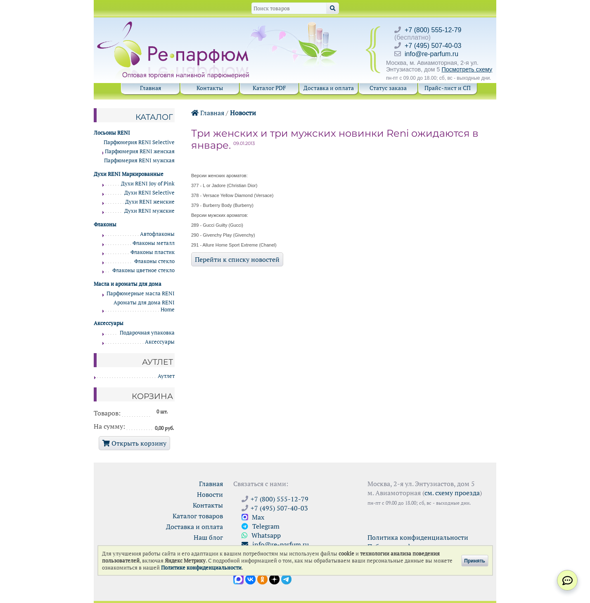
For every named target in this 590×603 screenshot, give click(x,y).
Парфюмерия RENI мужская (139, 160)
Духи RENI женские (150, 201)
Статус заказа (388, 88)
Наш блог (208, 537)
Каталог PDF (269, 88)
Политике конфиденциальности (201, 567)
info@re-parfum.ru (431, 53)
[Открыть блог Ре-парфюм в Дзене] (274, 578)
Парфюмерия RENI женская (140, 151)
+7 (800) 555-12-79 (433, 29)
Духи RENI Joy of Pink (148, 183)
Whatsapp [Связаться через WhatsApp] (261, 535)
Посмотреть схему (466, 69)
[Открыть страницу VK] (250, 578)
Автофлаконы (157, 233)
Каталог (154, 117)
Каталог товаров (198, 515)
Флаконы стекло (154, 261)
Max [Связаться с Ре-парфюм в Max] (253, 517)
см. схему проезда (452, 492)
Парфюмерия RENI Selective (139, 142)
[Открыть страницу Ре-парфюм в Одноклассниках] (262, 578)
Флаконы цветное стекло (143, 270)
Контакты (210, 88)
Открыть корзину (134, 443)
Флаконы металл (154, 243)
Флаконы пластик (152, 252)
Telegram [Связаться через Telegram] (261, 526)
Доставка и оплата (328, 88)
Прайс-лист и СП (447, 88)
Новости (243, 112)
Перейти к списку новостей (237, 259)
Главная (150, 88)
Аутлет (166, 376)
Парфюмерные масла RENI (141, 293)
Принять (474, 560)
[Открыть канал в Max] (238, 578)
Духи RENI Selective (149, 192)
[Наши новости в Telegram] (286, 578)
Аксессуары (160, 341)
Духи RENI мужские (149, 210)
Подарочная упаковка (147, 332)
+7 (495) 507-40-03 (433, 45)
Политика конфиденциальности (417, 537)
